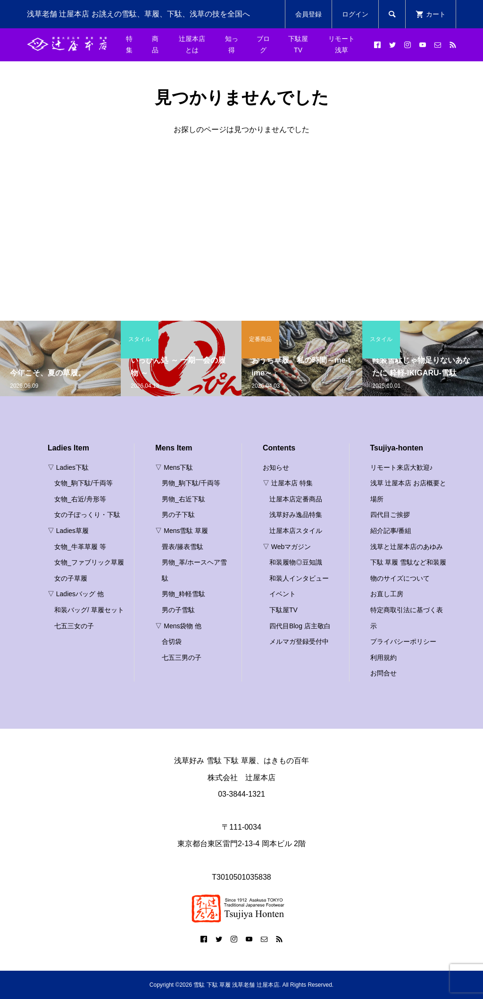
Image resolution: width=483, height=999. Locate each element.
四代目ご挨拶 (390, 514)
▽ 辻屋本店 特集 (288, 483)
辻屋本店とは (192, 44)
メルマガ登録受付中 (299, 641)
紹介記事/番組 (391, 530)
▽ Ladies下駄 (68, 467)
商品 (155, 44)
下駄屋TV (298, 44)
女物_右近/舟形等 (80, 499)
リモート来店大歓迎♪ (401, 467)
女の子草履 (70, 578)
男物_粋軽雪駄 (183, 594)
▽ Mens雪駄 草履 (181, 530)
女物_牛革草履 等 (80, 546)
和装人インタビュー (299, 578)
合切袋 (172, 641)
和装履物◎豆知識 (295, 562)
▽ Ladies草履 (68, 530)
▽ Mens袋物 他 (178, 626)
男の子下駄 (178, 514)
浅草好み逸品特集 (295, 514)
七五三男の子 (181, 657)
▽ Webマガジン (287, 546)
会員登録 (308, 14)
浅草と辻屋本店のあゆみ (406, 546)
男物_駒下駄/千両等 (191, 483)
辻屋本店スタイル (295, 530)
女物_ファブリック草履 (89, 562)
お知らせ (276, 467)
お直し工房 (386, 594)
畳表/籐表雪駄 (182, 546)
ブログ (263, 44)
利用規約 (383, 657)
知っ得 (231, 44)
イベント (282, 594)
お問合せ (383, 673)
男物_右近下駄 (183, 499)
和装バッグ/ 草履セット (89, 610)
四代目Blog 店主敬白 (300, 626)
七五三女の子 (74, 626)
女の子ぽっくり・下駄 (87, 514)
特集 (129, 44)
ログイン (355, 14)
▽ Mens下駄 (174, 467)
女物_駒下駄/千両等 (83, 483)
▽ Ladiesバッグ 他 (76, 594)
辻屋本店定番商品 (295, 499)
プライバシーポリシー (403, 641)
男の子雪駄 (178, 610)
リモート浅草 (341, 44)
